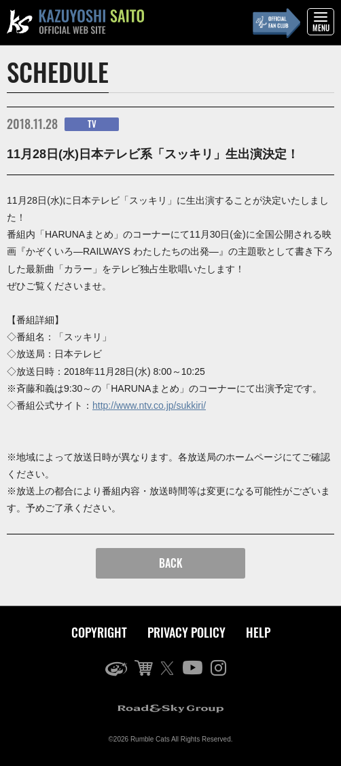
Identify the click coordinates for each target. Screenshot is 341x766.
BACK (171, 563)
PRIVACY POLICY (186, 632)
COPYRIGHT (99, 632)
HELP (258, 632)
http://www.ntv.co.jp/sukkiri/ (149, 405)
